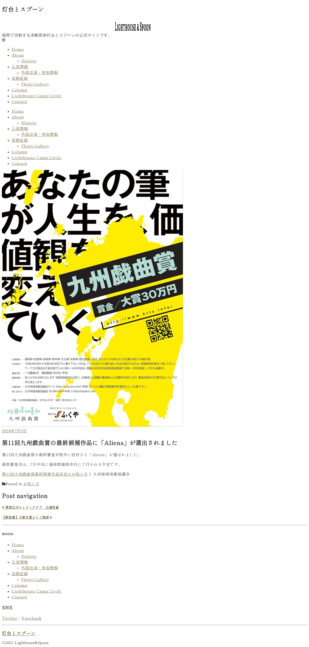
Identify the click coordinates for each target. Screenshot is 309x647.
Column (19, 90)
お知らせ (31, 483)
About (18, 55)
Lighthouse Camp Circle (37, 95)
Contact (19, 101)
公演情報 (20, 66)
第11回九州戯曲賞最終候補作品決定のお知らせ (45, 474)
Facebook (32, 618)
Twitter (9, 618)
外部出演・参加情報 (39, 72)
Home (18, 49)
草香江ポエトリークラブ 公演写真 (30, 507)
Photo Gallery (35, 84)
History (29, 61)
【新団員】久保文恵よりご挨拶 (27, 517)
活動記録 (20, 78)
